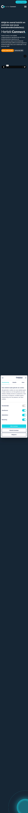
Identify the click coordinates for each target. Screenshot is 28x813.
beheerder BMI (19, 50)
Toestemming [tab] (5, 382)
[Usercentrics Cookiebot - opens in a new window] (16, 378)
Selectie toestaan (14, 430)
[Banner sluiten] (25, 377)
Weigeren (14, 434)
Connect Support (21, 2)
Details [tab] (14, 382)
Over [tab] (23, 382)
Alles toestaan (14, 426)
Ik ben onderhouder (7, 50)
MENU (25, 6)
